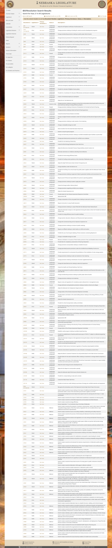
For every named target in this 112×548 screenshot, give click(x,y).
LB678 (24, 225)
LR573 (24, 515)
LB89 (24, 41)
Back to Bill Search (27, 16)
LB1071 (25, 364)
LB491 (24, 155)
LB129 (24, 61)
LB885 (24, 295)
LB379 (24, 131)
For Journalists (9, 64)
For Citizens (9, 60)
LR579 (24, 518)
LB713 (24, 252)
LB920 (24, 303)
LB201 (24, 85)
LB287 (24, 107)
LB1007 (25, 325)
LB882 (24, 291)
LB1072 (25, 368)
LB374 (24, 128)
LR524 (24, 500)
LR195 (24, 402)
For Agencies (9, 57)
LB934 (24, 306)
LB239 (24, 93)
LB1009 (25, 331)
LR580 (24, 521)
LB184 (24, 81)
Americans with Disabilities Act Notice (63, 542)
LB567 (24, 174)
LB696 (24, 233)
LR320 (24, 429)
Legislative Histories (11, 33)
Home (8, 10)
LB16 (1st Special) (26, 30)
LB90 (24, 44)
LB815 (24, 271)
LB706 (24, 241)
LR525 (24, 503)
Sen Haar (42, 26)
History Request (10, 37)
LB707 (24, 244)
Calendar (8, 23)
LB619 (24, 203)
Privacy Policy (87, 542)
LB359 (24, 125)
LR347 (24, 458)
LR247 (24, 414)
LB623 (24, 210)
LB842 (24, 285)
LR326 (24, 449)
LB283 (24, 104)
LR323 (24, 439)
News (7, 40)
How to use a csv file (71, 16)
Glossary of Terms (28, 543)
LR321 (24, 433)
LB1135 (25, 383)
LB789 (24, 263)
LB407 (24, 134)
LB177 (24, 75)
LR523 (24, 497)
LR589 (24, 524)
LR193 (24, 397)
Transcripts (9, 54)
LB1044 (25, 346)
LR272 (24, 425)
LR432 (24, 465)
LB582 (24, 191)
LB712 (24, 248)
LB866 (24, 288)
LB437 (24, 144)
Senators (12, 47)
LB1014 (25, 335)
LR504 (24, 486)
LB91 (24, 46)
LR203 (24, 404)
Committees (12, 27)
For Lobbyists (9, 67)
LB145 (24, 72)
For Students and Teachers (12, 70)
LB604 (24, 199)
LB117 (24, 57)
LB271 (24, 100)
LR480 (24, 478)
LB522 (24, 163)
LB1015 (25, 338)
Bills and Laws (12, 20)
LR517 (24, 490)
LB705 (24, 239)
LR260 (24, 418)
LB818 (24, 278)
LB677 (24, 221)
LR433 (24, 467)
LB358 (24, 121)
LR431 (24, 462)
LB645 (24, 218)
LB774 (24, 256)
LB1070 (25, 361)
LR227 (24, 411)
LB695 (24, 229)
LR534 (24, 509)
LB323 (24, 113)
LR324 (24, 443)
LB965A (25, 317)
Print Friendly (102, 16)
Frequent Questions (28, 542)
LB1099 (25, 376)
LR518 (24, 494)
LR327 (24, 452)
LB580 (24, 185)
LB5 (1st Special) (26, 26)
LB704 (24, 236)
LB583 (24, 194)
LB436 (24, 141)
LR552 (24, 513)
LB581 (24, 188)
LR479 (24, 474)
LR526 (24, 506)
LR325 (24, 446)
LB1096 (25, 372)
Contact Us (56, 543)
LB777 (24, 259)
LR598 (24, 530)
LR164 (24, 394)
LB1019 (25, 342)
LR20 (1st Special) (26, 387)
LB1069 (25, 357)
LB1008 (25, 328)
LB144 (24, 68)
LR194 (24, 399)
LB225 (24, 89)
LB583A (25, 196)
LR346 (24, 455)
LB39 (24, 38)
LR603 (24, 536)
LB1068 (25, 353)
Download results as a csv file (52, 16)
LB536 (24, 170)
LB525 (24, 166)
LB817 (24, 274)
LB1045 (25, 349)
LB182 (24, 78)
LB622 (24, 206)
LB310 (24, 110)
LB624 (24, 214)
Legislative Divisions (12, 30)
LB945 (24, 310)
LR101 (24, 390)
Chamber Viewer (12, 13)
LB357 (24, 117)
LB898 (24, 299)
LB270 (24, 96)
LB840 (24, 282)
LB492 (24, 159)
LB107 (24, 49)
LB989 (24, 321)
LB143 (24, 64)
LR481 (24, 483)
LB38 (24, 34)
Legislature (12, 17)
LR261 (24, 422)
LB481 (24, 151)
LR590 (24, 527)
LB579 (24, 181)
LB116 (24, 53)
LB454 (24, 148)
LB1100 (25, 379)
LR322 (24, 436)
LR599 (24, 533)
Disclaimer (86, 543)
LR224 (24, 408)
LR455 (24, 470)
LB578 (24, 177)
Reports (12, 43)
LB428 (24, 138)
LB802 (24, 267)
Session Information (11, 50)
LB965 (24, 314)
